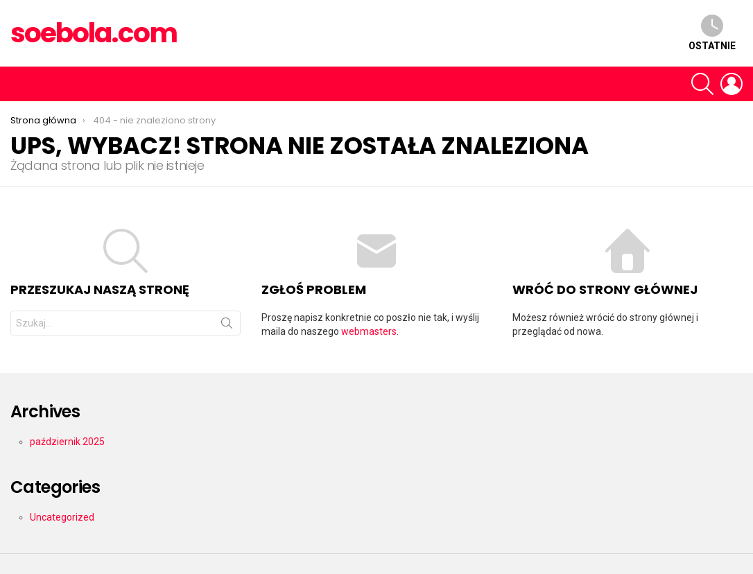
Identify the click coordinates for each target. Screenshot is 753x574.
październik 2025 (67, 441)
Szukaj (227, 326)
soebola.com (93, 33)
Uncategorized (62, 517)
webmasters (369, 331)
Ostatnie (712, 33)
